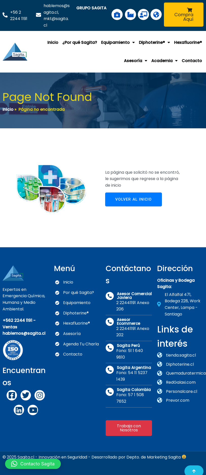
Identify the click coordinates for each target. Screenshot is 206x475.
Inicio (8, 109)
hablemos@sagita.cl (24, 333)
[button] (33, 464)
